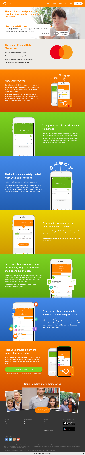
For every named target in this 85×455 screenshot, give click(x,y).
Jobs (6, 423)
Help (71, 3)
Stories (7, 426)
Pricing (60, 3)
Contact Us (46, 423)
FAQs (66, 3)
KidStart (53, 3)
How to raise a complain (50, 428)
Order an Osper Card (29, 426)
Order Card (78, 3)
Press (6, 428)
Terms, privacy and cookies (51, 426)
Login (47, 3)
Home (7, 3)
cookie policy (48, 453)
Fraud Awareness (48, 430)
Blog (6, 421)
